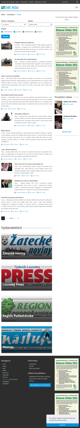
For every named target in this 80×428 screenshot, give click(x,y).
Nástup (8, 347)
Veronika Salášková (21, 54)
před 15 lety (42, 54)
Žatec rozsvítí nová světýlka (10, 76)
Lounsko (31, 2)
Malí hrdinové (5, 131)
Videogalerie (6, 381)
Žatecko (45, 2)
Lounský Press (13, 284)
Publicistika (5, 375)
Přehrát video (68, 104)
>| (18, 218)
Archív (19, 15)
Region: (3, 29)
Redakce (5, 109)
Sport (4, 368)
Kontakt (31, 366)
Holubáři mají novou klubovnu (24, 43)
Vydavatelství (32, 364)
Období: (30, 21)
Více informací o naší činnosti (40, 385)
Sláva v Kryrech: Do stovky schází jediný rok (29, 164)
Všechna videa (66, 132)
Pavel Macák (6, 144)
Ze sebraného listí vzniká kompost (26, 59)
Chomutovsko (24, 2)
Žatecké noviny (14, 253)
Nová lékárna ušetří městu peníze (12, 95)
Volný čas (5, 377)
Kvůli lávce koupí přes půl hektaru (12, 197)
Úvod (3, 15)
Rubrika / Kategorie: (8, 21)
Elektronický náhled (34, 368)
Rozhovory (5, 373)
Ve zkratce (11, 15)
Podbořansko (37, 2)
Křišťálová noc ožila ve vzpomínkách (26, 181)
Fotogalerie (6, 383)
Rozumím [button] (62, 425)
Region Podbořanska (18, 316)
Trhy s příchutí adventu (9, 149)
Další (12, 218)
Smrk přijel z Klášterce (22, 114)
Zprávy (4, 366)
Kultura (4, 370)
